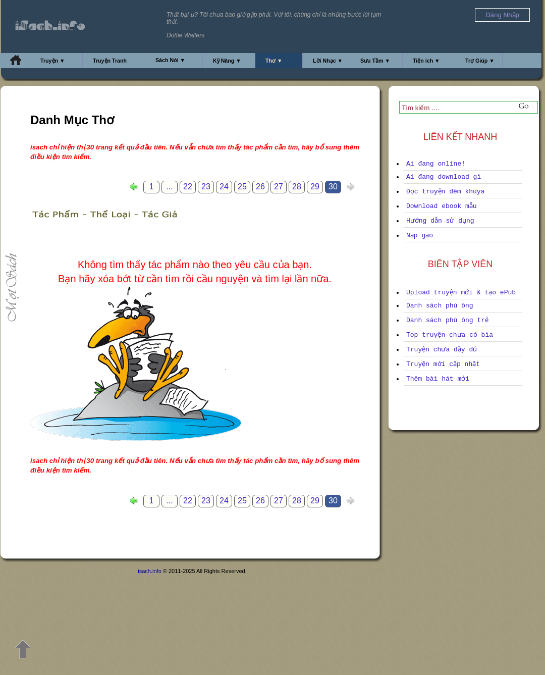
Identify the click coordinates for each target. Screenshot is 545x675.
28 (296, 186)
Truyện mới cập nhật (443, 364)
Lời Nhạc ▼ (328, 61)
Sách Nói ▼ (170, 60)
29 (314, 186)
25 (242, 186)
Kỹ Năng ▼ (227, 61)
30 (333, 186)
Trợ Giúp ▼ (480, 61)
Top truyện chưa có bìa (449, 335)
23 (205, 186)
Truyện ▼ (52, 61)
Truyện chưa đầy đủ (441, 349)
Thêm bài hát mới (437, 379)
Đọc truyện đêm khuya (445, 191)
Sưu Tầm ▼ (375, 61)
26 (260, 186)
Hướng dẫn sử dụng (440, 221)
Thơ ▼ (274, 61)
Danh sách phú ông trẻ (447, 320)
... (169, 186)
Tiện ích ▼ (426, 61)
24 (224, 186)
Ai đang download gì (443, 177)
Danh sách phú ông (439, 305)
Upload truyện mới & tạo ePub (461, 292)
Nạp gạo (419, 235)
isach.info (149, 571)
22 (187, 186)
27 (278, 186)
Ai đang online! (435, 164)
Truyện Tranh (110, 61)
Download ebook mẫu (441, 206)
